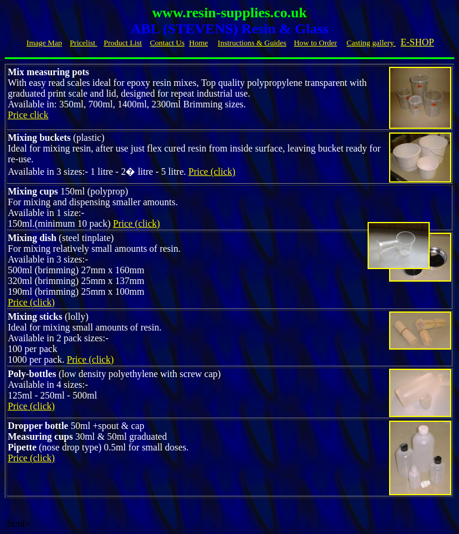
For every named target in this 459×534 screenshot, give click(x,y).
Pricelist (83, 42)
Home (198, 42)
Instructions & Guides (252, 42)
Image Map (44, 42)
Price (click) (211, 171)
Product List (122, 42)
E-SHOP (417, 42)
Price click (28, 115)
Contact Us (167, 42)
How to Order (315, 42)
